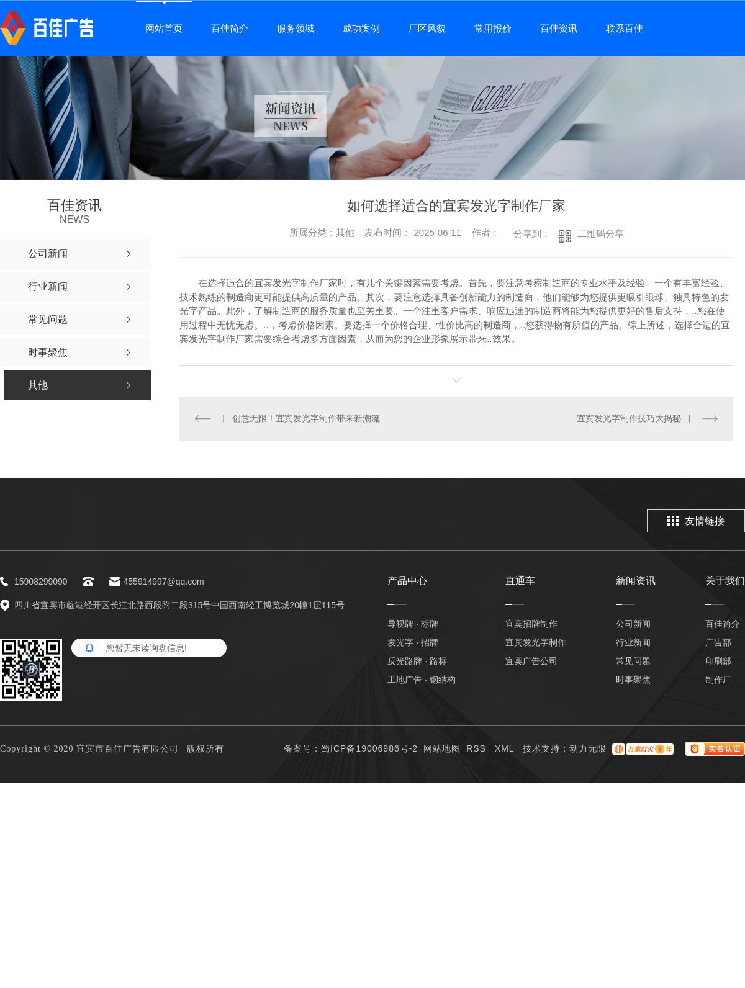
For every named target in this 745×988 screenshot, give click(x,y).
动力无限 (588, 748)
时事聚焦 (633, 680)
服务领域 (295, 28)
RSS (477, 748)
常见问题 (633, 661)
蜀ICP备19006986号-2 (369, 748)
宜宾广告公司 (531, 661)
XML (506, 748)
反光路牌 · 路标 (417, 661)
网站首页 (164, 28)
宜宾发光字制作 (535, 642)
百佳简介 (229, 28)
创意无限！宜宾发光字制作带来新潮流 (306, 418)
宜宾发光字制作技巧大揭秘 (629, 418)
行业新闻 (633, 642)
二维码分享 (600, 233)
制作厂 (718, 680)
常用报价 (493, 28)
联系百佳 (624, 28)
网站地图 (442, 748)
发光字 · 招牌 (412, 642)
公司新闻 (633, 624)
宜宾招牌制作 (531, 624)
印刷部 (718, 661)
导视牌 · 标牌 (412, 624)
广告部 (718, 642)
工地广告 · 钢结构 (421, 680)
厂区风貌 (427, 28)
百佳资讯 (558, 28)
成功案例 (361, 28)
